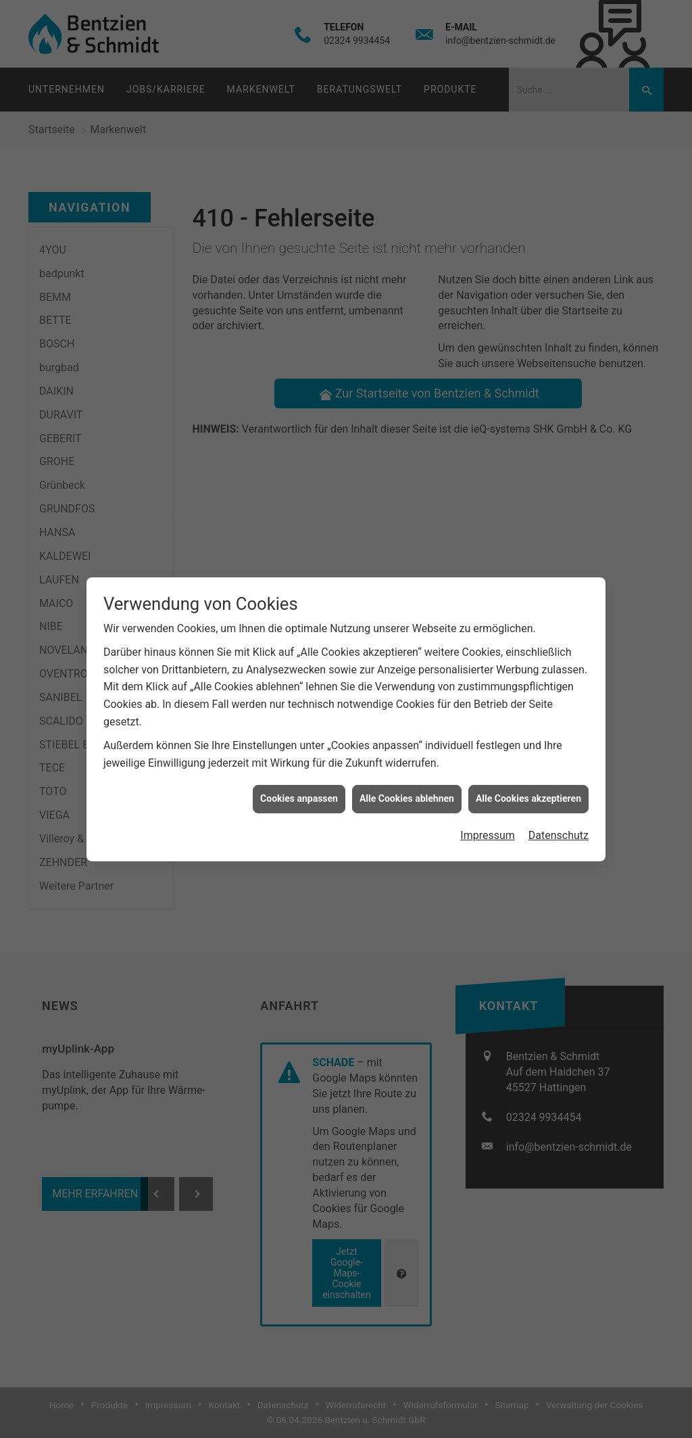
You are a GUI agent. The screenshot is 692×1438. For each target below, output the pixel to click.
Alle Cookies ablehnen (407, 780)
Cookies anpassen (299, 780)
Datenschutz (558, 816)
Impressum (487, 816)
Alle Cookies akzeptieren (528, 780)
